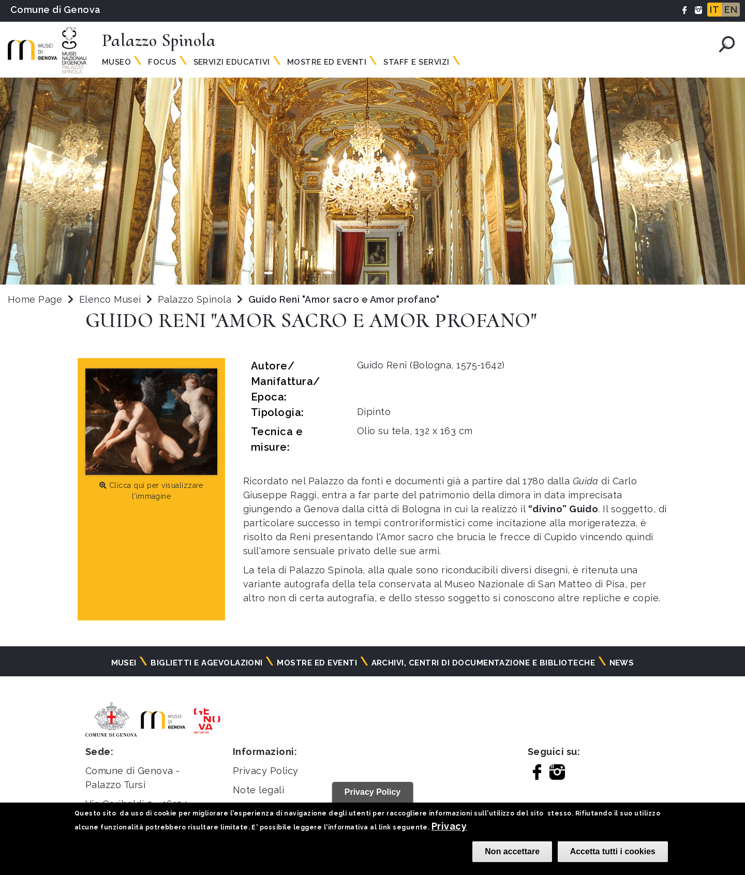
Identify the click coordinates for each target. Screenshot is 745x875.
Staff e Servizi (416, 62)
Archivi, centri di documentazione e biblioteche (483, 663)
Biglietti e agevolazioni (207, 663)
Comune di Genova (55, 9)
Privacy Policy (266, 770)
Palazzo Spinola (196, 299)
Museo (116, 62)
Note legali (258, 789)
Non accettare (512, 851)
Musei (124, 663)
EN (730, 9)
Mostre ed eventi (317, 663)
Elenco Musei (110, 299)
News (621, 663)
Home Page (35, 299)
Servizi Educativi (231, 62)
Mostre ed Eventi (327, 62)
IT (714, 9)
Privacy (449, 826)
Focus (162, 62)
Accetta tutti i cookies (612, 851)
